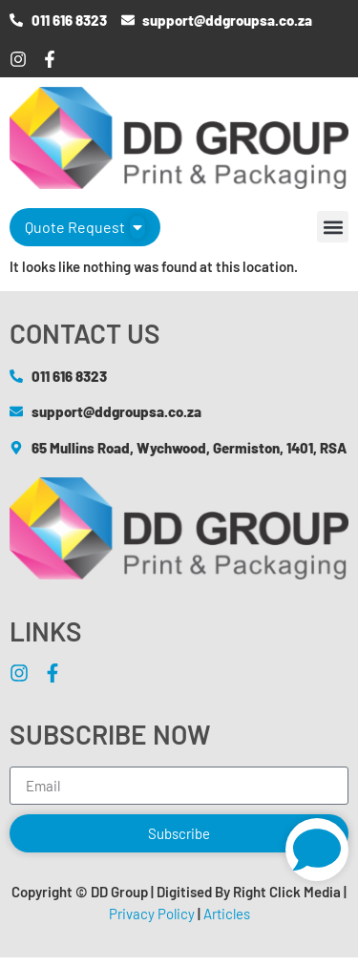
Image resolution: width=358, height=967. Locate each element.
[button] (332, 226)
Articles (226, 913)
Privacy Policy (152, 913)
